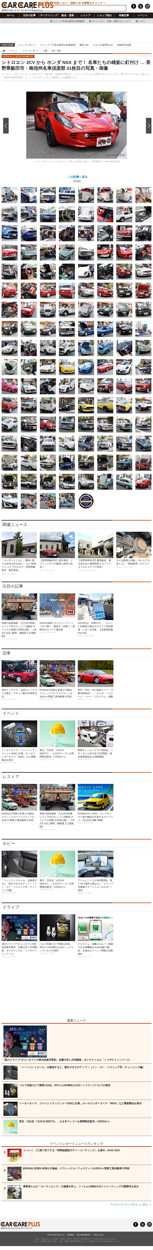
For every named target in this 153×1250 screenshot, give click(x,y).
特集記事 (124, 15)
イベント (143, 15)
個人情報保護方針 (84, 1235)
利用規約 (70, 1235)
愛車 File (84, 45)
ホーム (10, 15)
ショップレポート (26, 45)
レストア (86, 15)
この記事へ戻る (77, 179)
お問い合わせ (98, 1235)
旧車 (7, 653)
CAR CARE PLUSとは (56, 1235)
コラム (141, 21)
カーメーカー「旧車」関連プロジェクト (111, 21)
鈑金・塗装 (67, 15)
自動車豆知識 (124, 45)
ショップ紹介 (104, 15)
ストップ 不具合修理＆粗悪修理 (68, 21)
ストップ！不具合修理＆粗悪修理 (57, 45)
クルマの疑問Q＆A (103, 45)
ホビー (9, 843)
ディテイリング (49, 15)
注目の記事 (29, 15)
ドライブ (11, 907)
